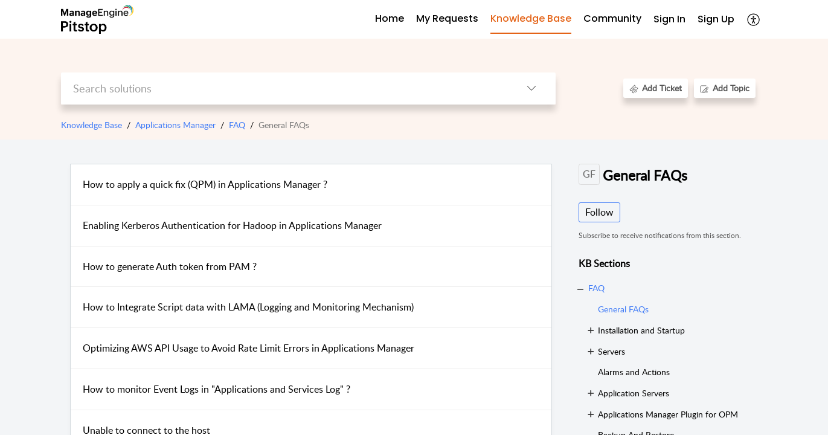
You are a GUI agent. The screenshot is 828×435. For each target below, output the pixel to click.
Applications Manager (175, 124)
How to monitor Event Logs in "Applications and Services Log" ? (216, 389)
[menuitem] (669, 19)
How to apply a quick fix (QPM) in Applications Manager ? (205, 184)
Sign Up (716, 19)
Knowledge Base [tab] (530, 18)
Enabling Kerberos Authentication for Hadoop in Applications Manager (232, 225)
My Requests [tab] (447, 18)
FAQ (237, 124)
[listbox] (531, 88)
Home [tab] (389, 18)
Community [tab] (612, 18)
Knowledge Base (91, 124)
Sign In (669, 19)
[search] (284, 88)
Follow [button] (599, 212)
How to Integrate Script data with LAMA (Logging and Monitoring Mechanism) (248, 307)
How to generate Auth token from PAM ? (170, 266)
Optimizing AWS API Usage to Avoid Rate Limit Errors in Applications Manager (248, 348)
